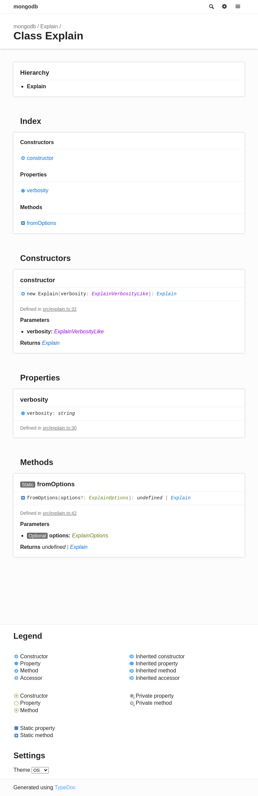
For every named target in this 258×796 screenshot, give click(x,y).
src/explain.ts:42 (60, 513)
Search (211, 6)
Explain (49, 26)
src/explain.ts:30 (60, 428)
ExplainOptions (109, 498)
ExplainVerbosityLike (120, 294)
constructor (40, 158)
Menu (238, 6)
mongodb (25, 6)
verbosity (37, 190)
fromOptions (41, 223)
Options (224, 6)
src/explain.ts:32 (60, 309)
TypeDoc (65, 787)
